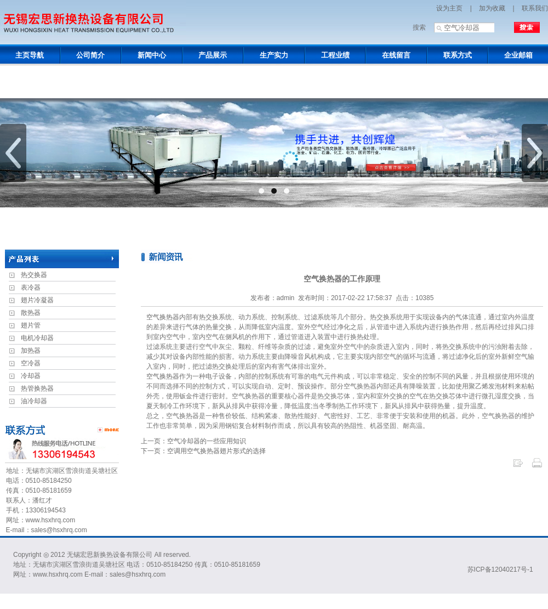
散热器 (31, 313)
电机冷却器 (37, 338)
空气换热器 (162, 317)
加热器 (31, 350)
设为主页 (449, 8)
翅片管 (31, 325)
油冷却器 (34, 401)
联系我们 (535, 8)
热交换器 (34, 275)
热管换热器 (37, 388)
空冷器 (31, 363)
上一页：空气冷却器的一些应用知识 (193, 441)
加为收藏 (492, 8)
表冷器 (31, 287)
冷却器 (31, 376)
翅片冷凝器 (37, 300)
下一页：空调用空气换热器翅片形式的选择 (203, 451)
